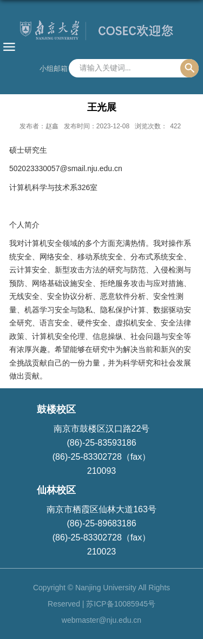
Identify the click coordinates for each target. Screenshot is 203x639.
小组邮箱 (54, 68)
